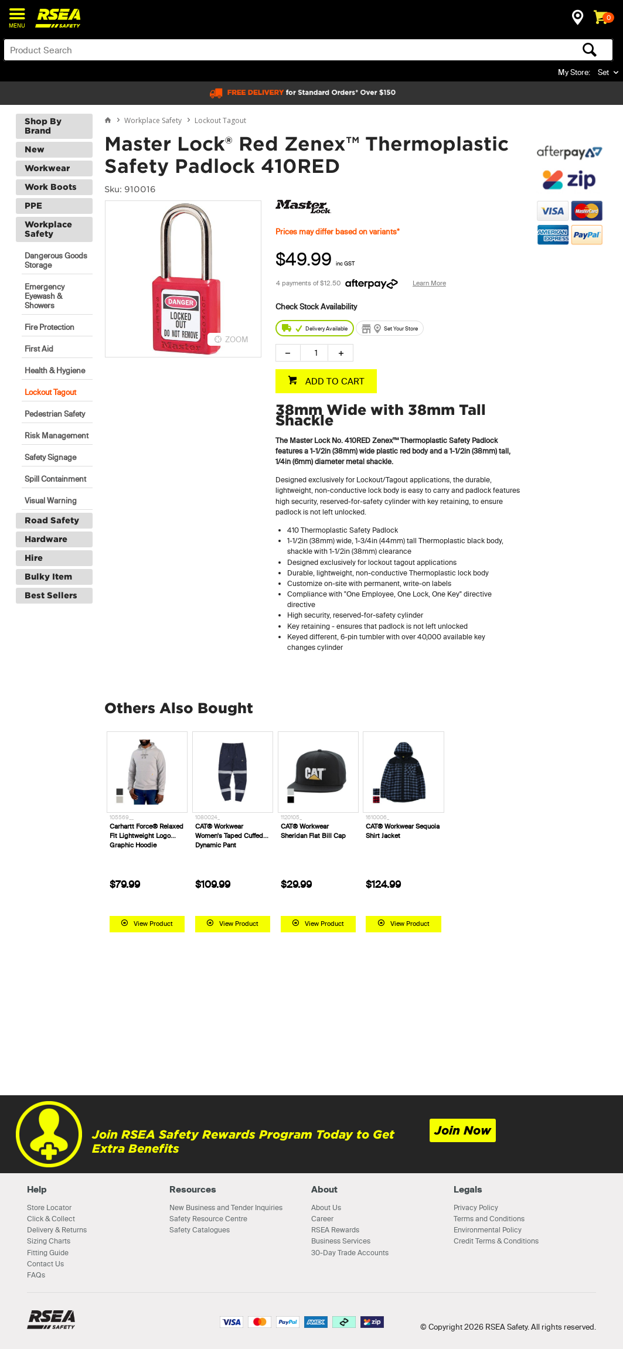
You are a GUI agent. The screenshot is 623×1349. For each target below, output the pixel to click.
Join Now (462, 1130)
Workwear (47, 168)
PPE (33, 205)
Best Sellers (51, 595)
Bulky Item (48, 576)
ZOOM (236, 339)
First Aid (39, 348)
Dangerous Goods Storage (56, 260)
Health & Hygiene (55, 370)
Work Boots (51, 187)
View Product (153, 923)
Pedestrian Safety (55, 413)
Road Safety (52, 520)
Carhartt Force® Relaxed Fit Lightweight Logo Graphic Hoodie (146, 835)
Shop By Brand (43, 126)
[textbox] (241, 49)
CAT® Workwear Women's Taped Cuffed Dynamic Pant (229, 835)
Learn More (429, 283)
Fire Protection (49, 327)
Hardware (46, 539)
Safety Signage (50, 457)
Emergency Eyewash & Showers (44, 296)
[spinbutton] (314, 353)
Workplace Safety (48, 229)
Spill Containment (55, 478)
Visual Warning (51, 500)
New (35, 149)
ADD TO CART (334, 381)
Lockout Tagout (50, 392)
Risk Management (56, 435)
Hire (34, 558)
